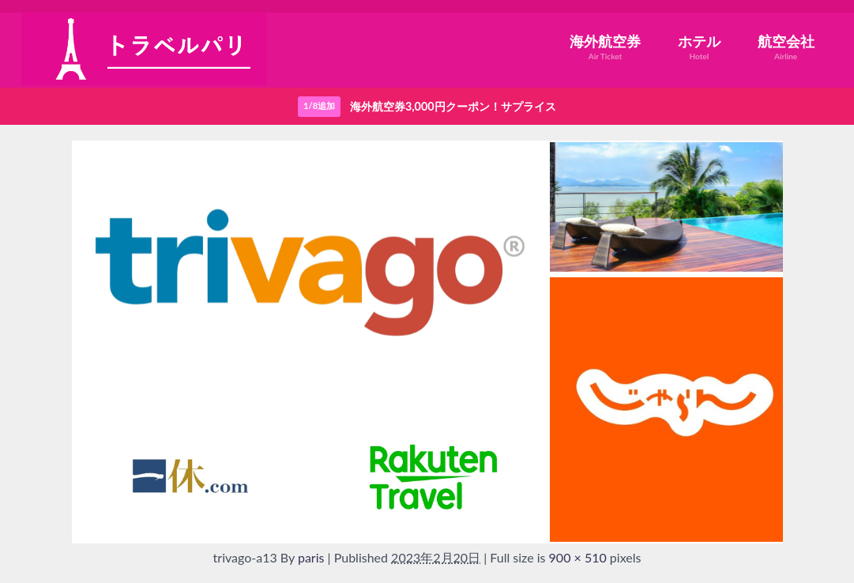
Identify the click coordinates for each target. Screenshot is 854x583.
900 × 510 (578, 557)
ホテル (699, 47)
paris (311, 557)
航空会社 (786, 47)
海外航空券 (605, 47)
